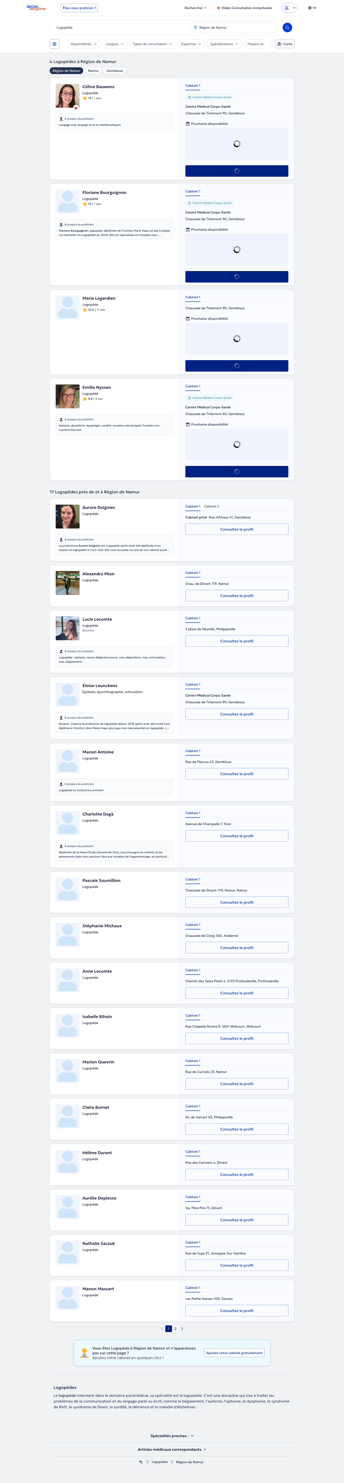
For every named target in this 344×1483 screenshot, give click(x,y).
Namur (93, 71)
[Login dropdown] (289, 8)
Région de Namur (66, 71)
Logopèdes (160, 1462)
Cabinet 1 (192, 85)
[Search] (287, 27)
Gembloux (115, 71)
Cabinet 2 (211, 506)
